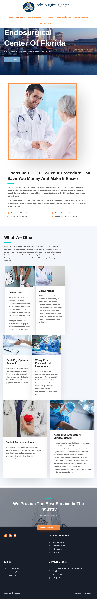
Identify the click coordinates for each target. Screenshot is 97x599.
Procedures (48, 19)
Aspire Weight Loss (63, 19)
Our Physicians (45, 26)
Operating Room (34, 19)
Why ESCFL (20, 19)
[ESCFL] (48, 8)
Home (11, 19)
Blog (56, 26)
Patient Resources (81, 19)
